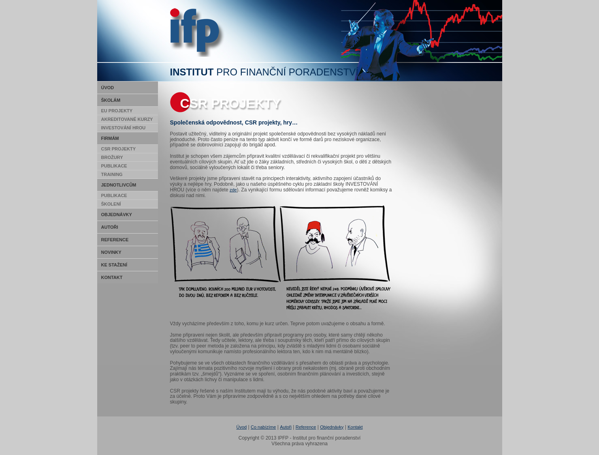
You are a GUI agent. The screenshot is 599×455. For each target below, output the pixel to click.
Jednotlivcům (118, 184)
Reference (115, 239)
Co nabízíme (263, 427)
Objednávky (116, 214)
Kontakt (112, 277)
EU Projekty (117, 110)
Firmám (110, 138)
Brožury (112, 157)
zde (233, 189)
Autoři (109, 227)
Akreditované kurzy (127, 119)
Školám (111, 100)
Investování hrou (123, 127)
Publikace (114, 165)
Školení (111, 204)
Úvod (107, 87)
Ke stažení (114, 264)
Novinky (111, 252)
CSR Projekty (118, 148)
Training (112, 174)
